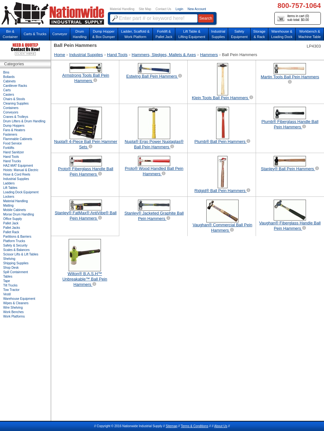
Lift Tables (10, 188)
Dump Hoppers (13, 125)
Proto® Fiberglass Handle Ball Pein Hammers (85, 166)
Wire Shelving (13, 307)
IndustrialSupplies (218, 34)
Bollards (9, 77)
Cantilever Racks (15, 85)
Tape (6, 281)
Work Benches (13, 312)
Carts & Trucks (35, 34)
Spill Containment (15, 272)
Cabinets (9, 81)
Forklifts (8, 148)
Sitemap (172, 426)
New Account (197, 9)
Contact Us (163, 9)
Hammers (209, 54)
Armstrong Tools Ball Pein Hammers (85, 73)
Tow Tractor (11, 290)
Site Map (145, 9)
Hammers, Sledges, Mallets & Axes (164, 54)
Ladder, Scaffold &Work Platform (135, 34)
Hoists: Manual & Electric (20, 170)
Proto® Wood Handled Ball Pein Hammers (154, 166)
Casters (8, 94)
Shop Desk (11, 267)
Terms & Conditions (194, 426)
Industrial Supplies (86, 54)
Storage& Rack (259, 34)
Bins (6, 72)
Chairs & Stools (14, 99)
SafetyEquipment (239, 34)
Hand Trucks (12, 161)
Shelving (9, 259)
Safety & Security (15, 245)
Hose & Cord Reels (16, 174)
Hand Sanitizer (13, 152)
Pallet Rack (11, 232)
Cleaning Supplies (16, 103)
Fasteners (10, 134)
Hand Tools (117, 54)
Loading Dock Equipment (21, 192)
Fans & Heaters (14, 130)
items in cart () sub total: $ (293, 18)
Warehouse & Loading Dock (281, 34)
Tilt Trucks (10, 285)
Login (179, 9)
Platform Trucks (14, 241)
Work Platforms (14, 316)
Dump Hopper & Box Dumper (103, 34)
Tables (7, 276)
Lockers (8, 196)
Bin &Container (10, 34)
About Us (220, 426)
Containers (10, 108)
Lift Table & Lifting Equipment (191, 34)
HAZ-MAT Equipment (18, 165)
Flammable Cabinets (17, 139)
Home (59, 54)
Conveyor (59, 34)
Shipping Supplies (15, 263)
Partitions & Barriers (17, 236)
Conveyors (10, 112)
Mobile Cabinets (14, 210)
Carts (7, 90)
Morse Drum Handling (18, 214)
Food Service (12, 143)
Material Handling (122, 9)
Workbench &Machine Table (309, 34)
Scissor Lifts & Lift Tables (20, 254)
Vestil (7, 294)
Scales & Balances (16, 250)
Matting (8, 205)
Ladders (9, 183)
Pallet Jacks (11, 227)
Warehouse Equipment (19, 298)
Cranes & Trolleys (15, 117)
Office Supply (12, 219)
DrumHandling (79, 34)
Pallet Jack (10, 223)
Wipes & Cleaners (15, 303)
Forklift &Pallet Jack (164, 34)
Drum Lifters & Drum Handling (24, 121)
